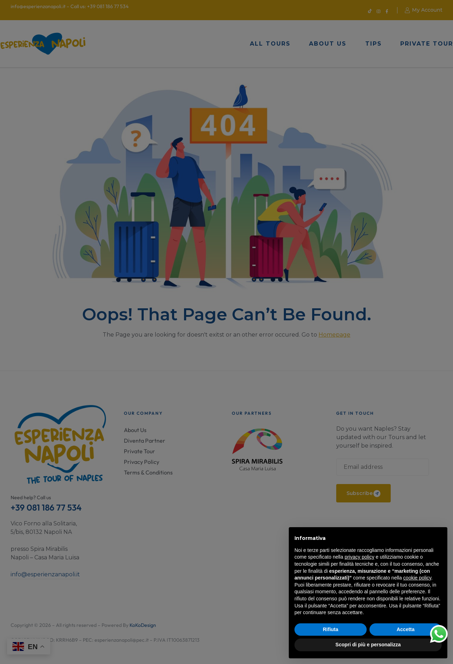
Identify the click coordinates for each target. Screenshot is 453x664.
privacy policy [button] (359, 557)
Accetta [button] (406, 629)
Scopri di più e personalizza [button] (368, 644)
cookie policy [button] (417, 578)
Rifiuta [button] (330, 629)
